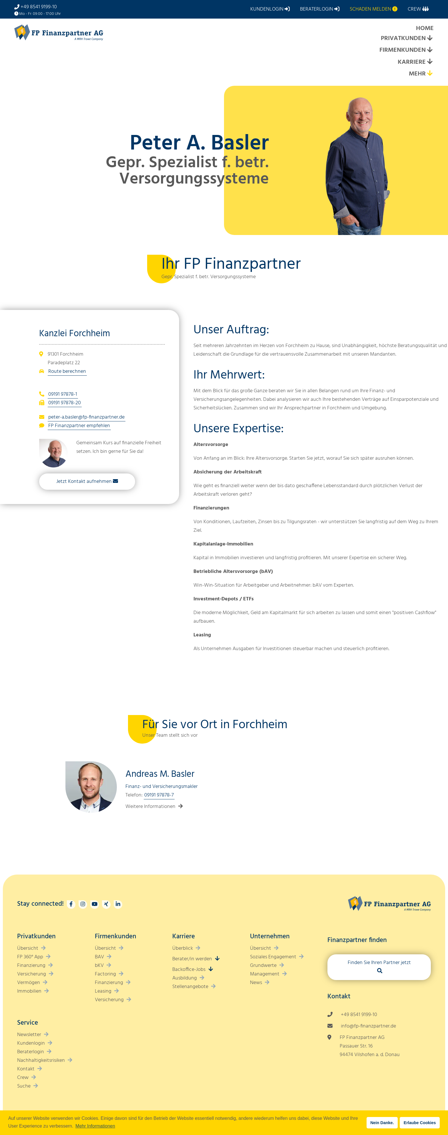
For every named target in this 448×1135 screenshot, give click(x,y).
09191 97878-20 (64, 403)
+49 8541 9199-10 (39, 7)
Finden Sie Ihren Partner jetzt (379, 963)
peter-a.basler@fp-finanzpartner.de (86, 417)
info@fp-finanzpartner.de (368, 1026)
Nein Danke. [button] (382, 1122)
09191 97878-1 (62, 394)
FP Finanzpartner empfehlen (79, 426)
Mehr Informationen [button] (95, 1126)
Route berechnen (67, 371)
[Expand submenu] (430, 39)
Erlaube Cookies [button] (420, 1122)
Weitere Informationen (150, 807)
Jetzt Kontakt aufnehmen (84, 481)
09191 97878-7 (159, 795)
